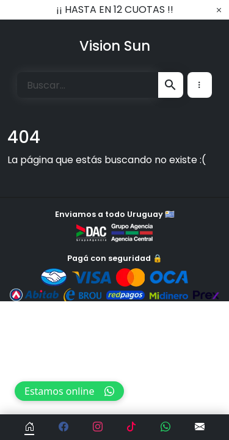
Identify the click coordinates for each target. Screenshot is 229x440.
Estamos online (69, 391)
